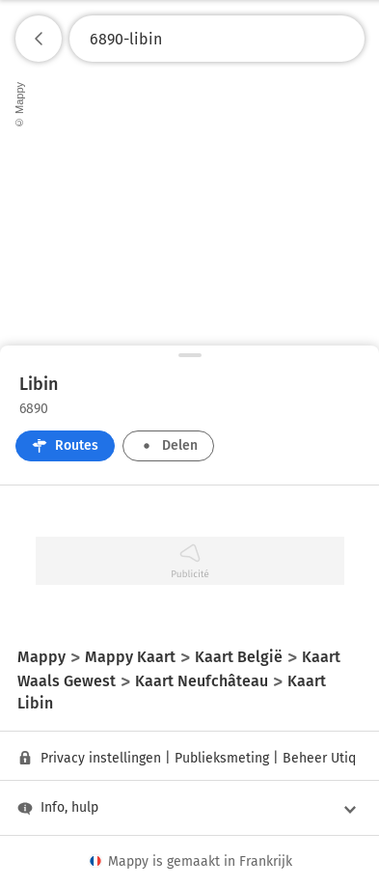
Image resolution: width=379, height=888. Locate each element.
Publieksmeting (222, 758)
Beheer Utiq (319, 758)
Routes (65, 445)
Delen (168, 445)
